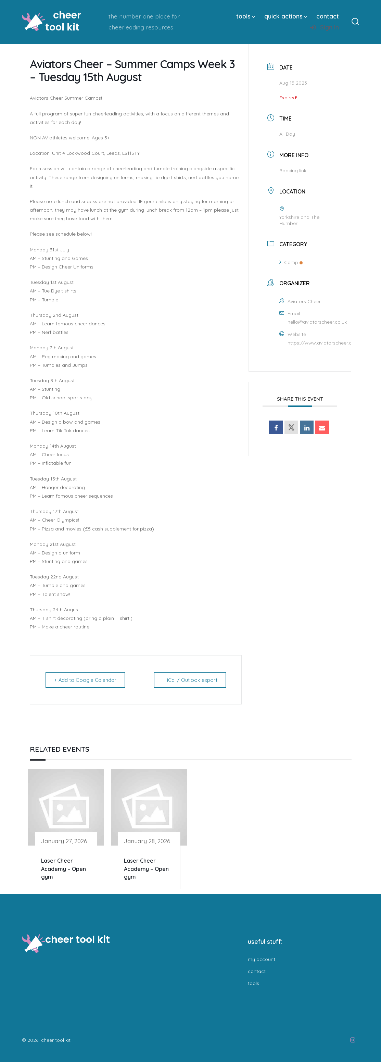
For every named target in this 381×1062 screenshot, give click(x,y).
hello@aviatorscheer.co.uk (317, 322)
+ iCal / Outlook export (188, 680)
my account (261, 959)
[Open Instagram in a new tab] (353, 1040)
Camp (291, 262)
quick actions (285, 16)
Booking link (292, 170)
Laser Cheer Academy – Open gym (63, 868)
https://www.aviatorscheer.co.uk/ (325, 343)
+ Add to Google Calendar (86, 680)
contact (327, 16)
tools (245, 16)
